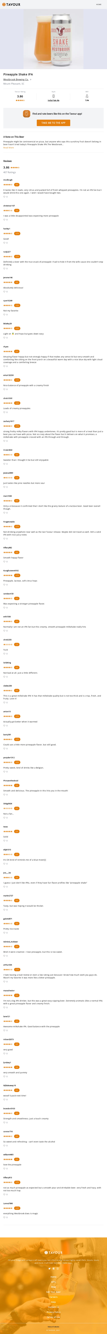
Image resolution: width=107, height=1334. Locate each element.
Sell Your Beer (53, 1292)
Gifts (53, 1282)
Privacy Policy (53, 1312)
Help (53, 1302)
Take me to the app (53, 122)
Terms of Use (53, 1317)
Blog (53, 1287)
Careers (54, 1297)
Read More (8, 147)
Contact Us (53, 1307)
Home (98, 4)
